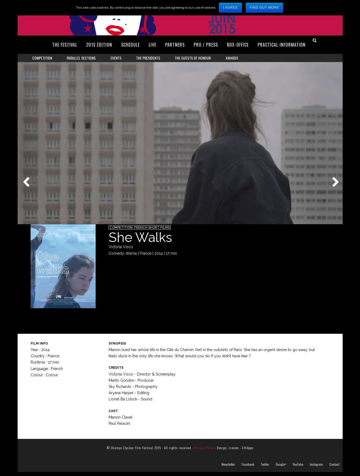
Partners (175, 44)
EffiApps (248, 452)
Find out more (264, 7)
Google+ (281, 468)
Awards (232, 58)
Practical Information (282, 44)
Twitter (265, 468)
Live (152, 44)
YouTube (298, 468)
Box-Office (238, 44)
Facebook (248, 468)
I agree (230, 7)
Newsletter (228, 468)
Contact (334, 468)
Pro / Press (206, 44)
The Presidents (148, 58)
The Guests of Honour (193, 58)
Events (116, 58)
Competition (42, 58)
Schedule (130, 44)
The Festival (64, 44)
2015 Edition (99, 44)
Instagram (316, 468)
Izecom (234, 452)
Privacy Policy (204, 452)
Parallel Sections (81, 58)
